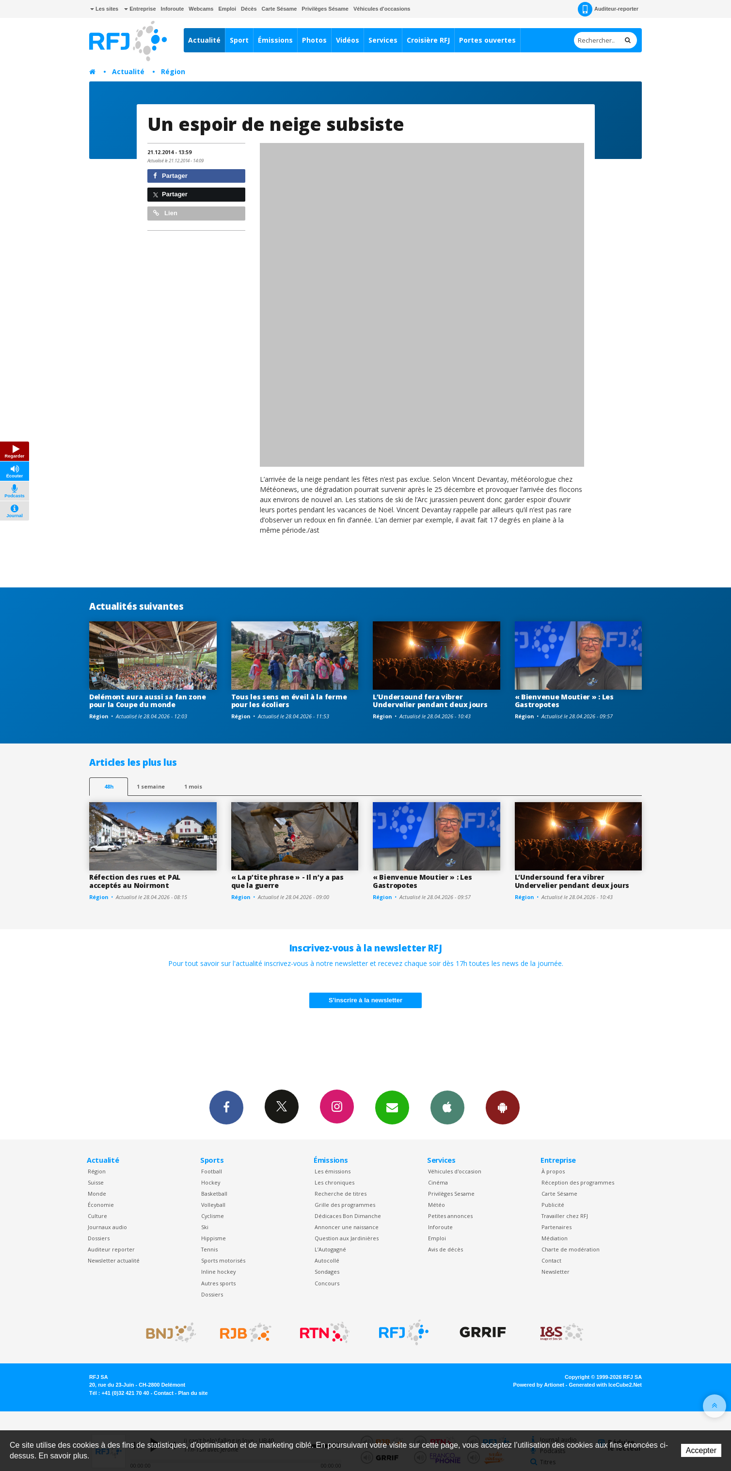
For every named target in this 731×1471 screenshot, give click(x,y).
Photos (314, 40)
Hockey (210, 1182)
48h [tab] (108, 786)
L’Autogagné (330, 1249)
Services (382, 40)
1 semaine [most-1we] (151, 786)
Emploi (227, 9)
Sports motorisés (223, 1260)
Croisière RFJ (428, 40)
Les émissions (332, 1171)
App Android (503, 1107)
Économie (101, 1205)
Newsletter (555, 1271)
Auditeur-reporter (608, 9)
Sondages (327, 1271)
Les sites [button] (104, 9)
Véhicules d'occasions (382, 9)
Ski (204, 1227)
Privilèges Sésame (325, 9)
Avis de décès (445, 1249)
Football (211, 1171)
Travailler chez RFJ (564, 1216)
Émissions (275, 40)
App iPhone (447, 1107)
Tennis (209, 1249)
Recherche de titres (340, 1193)
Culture (97, 1216)
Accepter (701, 1450)
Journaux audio (107, 1227)
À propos (553, 1171)
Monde (97, 1193)
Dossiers (99, 1238)
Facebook (226, 1107)
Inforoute (172, 9)
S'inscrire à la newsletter (365, 1000)
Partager (170, 175)
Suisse (96, 1182)
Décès (248, 9)
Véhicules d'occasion (454, 1171)
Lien (165, 213)
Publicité (552, 1205)
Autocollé (327, 1260)
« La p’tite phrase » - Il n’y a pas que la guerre (287, 881)
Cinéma (438, 1182)
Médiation (554, 1238)
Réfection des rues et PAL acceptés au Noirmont (134, 881)
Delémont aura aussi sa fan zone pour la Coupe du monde (147, 701)
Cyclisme (212, 1216)
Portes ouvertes (487, 40)
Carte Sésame (279, 9)
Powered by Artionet (538, 1385)
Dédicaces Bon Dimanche (348, 1216)
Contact (551, 1260)
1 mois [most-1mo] (193, 786)
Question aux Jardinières (347, 1238)
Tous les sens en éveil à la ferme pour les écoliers (289, 701)
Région (173, 71)
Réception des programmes (577, 1182)
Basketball (214, 1193)
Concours (327, 1283)
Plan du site (192, 1393)
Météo (436, 1205)
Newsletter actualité (114, 1260)
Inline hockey (218, 1271)
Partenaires (556, 1227)
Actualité (204, 40)
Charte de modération (570, 1249)
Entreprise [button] (140, 9)
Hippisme (213, 1238)
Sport (239, 40)
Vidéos (347, 40)
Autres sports (218, 1283)
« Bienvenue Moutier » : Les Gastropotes (564, 701)
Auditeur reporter (111, 1249)
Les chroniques (334, 1182)
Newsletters (392, 1107)
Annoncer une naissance (347, 1227)
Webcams (201, 9)
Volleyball (213, 1205)
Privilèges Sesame (451, 1193)
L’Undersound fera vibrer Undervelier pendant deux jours (430, 701)
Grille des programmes (345, 1205)
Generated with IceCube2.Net (605, 1385)
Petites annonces (450, 1216)
